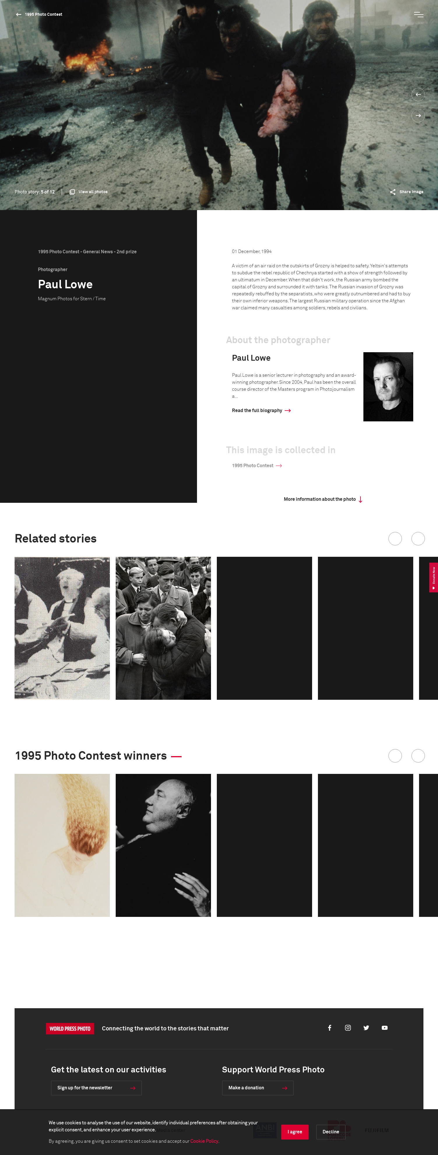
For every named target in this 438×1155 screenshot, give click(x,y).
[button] (395, 538)
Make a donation (246, 1088)
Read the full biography (257, 410)
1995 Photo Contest (43, 15)
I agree (295, 1132)
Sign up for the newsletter (84, 1088)
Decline (331, 1132)
